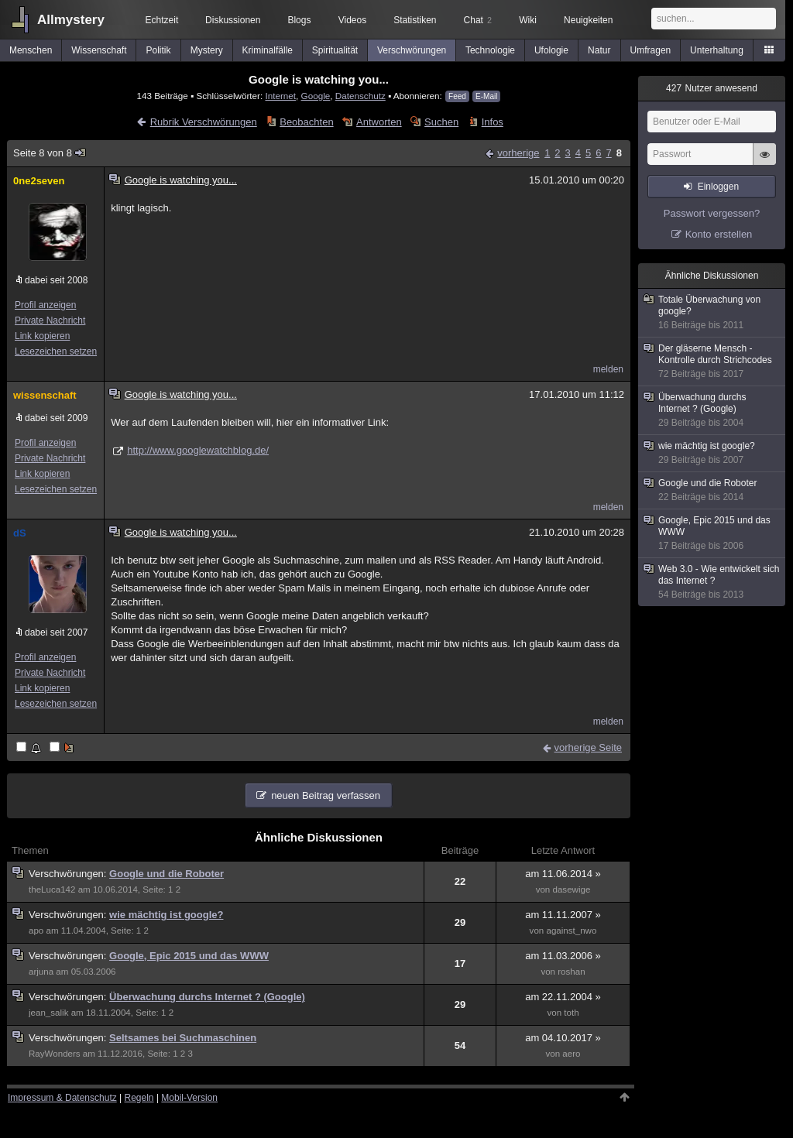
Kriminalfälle (267, 50)
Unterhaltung (716, 50)
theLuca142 (52, 889)
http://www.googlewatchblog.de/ (198, 450)
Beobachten (306, 122)
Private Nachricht (50, 320)
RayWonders (55, 1053)
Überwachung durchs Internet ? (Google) (207, 997)
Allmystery (71, 19)
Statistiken (414, 20)
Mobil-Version (189, 1097)
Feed (457, 96)
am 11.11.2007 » (563, 914)
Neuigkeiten (588, 20)
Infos (492, 122)
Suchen (441, 122)
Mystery (207, 50)
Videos (352, 20)
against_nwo (571, 930)
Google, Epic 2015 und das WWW (189, 955)
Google (316, 96)
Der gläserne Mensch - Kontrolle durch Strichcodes (712, 361)
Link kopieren (42, 336)
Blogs (299, 20)
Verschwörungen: (69, 873)
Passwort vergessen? (712, 213)
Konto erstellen (719, 234)
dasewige (572, 889)
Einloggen (718, 186)
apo (36, 930)
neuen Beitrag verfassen (325, 795)
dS (19, 533)
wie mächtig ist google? (166, 914)
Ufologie (551, 50)
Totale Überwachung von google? (712, 312)
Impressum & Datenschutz (62, 1097)
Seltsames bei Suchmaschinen (182, 1038)
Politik (158, 50)
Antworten (379, 122)
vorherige (518, 153)
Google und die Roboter (166, 873)
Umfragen (650, 50)
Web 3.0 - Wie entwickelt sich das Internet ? (712, 582)
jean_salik (48, 1012)
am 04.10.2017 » (563, 1038)
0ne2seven (39, 181)
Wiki (528, 20)
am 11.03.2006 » (563, 955)
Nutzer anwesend (711, 88)
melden (608, 369)
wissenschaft (45, 395)
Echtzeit (162, 20)
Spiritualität (335, 50)
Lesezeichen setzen (56, 351)
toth (571, 1012)
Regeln (139, 1097)
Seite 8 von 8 (50, 153)
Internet (280, 96)
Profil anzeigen (45, 305)
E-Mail (486, 96)
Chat (478, 20)
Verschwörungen (411, 50)
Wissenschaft (98, 50)
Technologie (490, 50)
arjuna (41, 971)
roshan (571, 971)
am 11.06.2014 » (563, 873)
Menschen (30, 50)
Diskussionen (232, 20)
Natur (599, 50)
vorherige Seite (588, 747)
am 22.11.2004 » (563, 997)
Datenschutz (360, 96)
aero (571, 1053)
